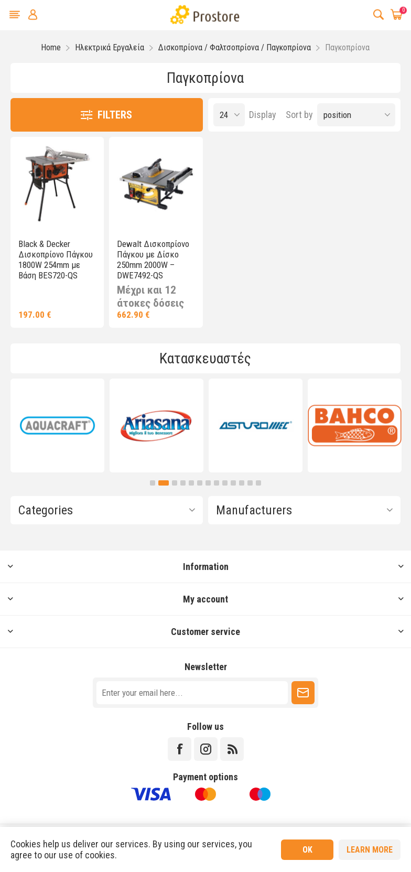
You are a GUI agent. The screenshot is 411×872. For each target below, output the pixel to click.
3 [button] (174, 483)
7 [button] (208, 483)
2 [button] (163, 483)
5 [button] (191, 483)
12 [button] (250, 483)
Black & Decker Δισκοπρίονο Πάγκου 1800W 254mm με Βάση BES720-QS (55, 260)
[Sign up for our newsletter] (192, 692)
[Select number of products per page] (229, 114)
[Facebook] (179, 749)
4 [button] (183, 483)
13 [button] (258, 483)
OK (307, 850)
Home (51, 47)
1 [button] (152, 483)
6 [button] (199, 483)
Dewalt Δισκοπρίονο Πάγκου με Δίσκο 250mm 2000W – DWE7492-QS (153, 260)
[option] (57, 425)
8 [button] (216, 483)
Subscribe (303, 692)
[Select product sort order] (356, 114)
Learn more (370, 850)
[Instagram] (206, 749)
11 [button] (241, 483)
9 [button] (225, 483)
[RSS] (232, 749)
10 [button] (233, 483)
